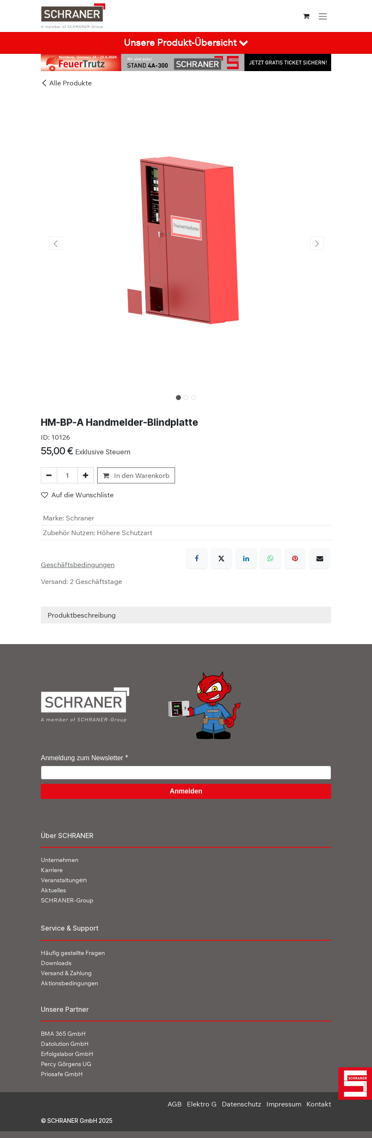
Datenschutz (241, 1104)
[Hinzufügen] (85, 475)
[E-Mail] (320, 558)
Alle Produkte (66, 83)
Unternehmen (59, 860)
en (64, 879)
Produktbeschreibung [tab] (82, 615)
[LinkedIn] (246, 558)
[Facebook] (197, 558)
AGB (174, 1104)
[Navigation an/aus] (322, 16)
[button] (55, 243)
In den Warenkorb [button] (136, 475)
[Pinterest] (295, 558)
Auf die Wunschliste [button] (77, 495)
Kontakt (318, 1104)
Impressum (283, 1104)
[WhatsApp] (270, 558)
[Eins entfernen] (49, 475)
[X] (221, 558)
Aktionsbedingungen (69, 983)
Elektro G (202, 1104)
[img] (353, 1083)
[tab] (186, 43)
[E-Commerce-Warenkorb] (306, 16)
